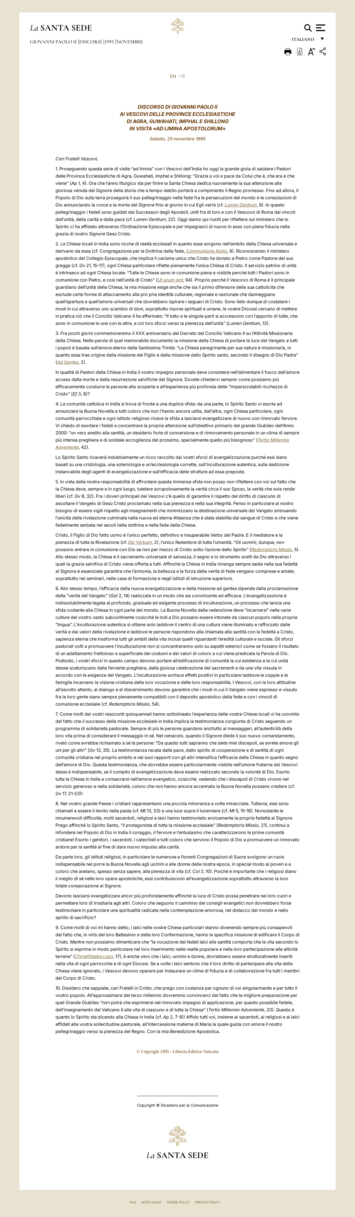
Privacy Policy (207, 1202)
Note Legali (151, 1202)
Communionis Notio (206, 251)
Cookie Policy (178, 1202)
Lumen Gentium (241, 205)
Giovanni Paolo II (54, 42)
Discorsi (91, 42)
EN (173, 76)
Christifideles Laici (94, 956)
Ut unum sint (170, 280)
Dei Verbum (140, 542)
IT (183, 76)
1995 (110, 42)
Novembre (129, 42)
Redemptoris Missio (271, 549)
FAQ (133, 1202)
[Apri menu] (320, 28)
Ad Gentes (67, 362)
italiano (304, 41)
